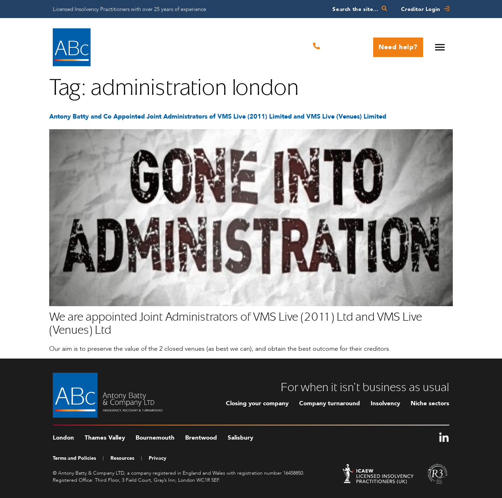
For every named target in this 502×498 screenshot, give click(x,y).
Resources (122, 458)
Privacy (157, 458)
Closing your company (257, 403)
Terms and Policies (74, 458)
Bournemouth (155, 438)
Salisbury (240, 438)
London (63, 438)
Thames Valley (105, 438)
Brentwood (201, 438)
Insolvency (385, 403)
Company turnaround (329, 403)
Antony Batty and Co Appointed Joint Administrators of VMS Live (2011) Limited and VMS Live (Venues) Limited (217, 116)
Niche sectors (430, 403)
